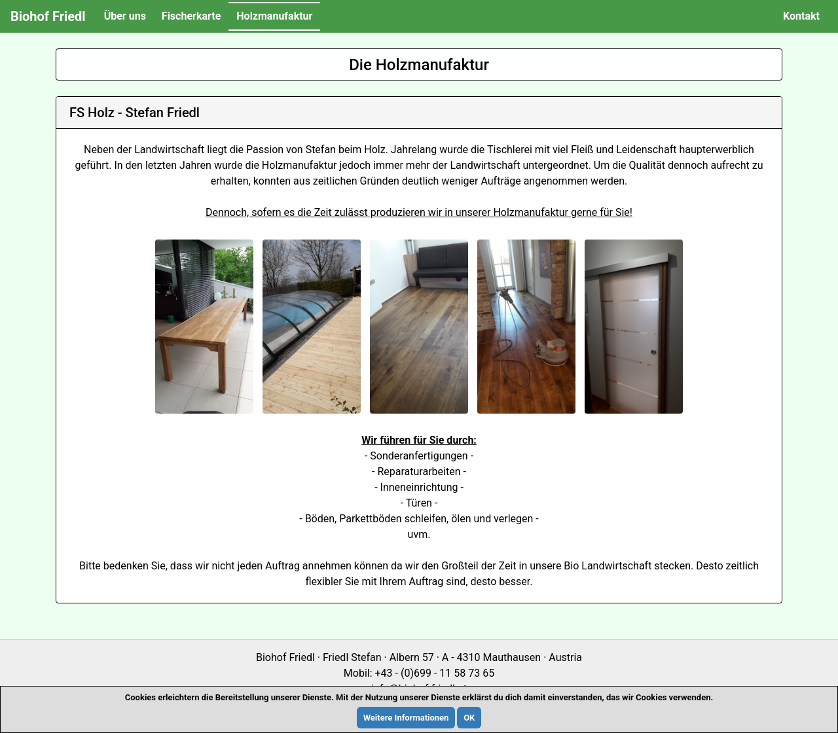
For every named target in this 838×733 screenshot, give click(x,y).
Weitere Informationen (406, 718)
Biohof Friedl (48, 16)
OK (469, 718)
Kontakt (801, 16)
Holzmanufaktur (274, 16)
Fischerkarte (191, 16)
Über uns (125, 16)
